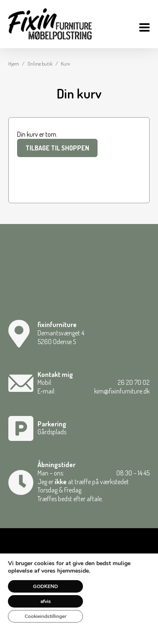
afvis (45, 601)
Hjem (13, 64)
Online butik (40, 64)
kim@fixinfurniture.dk (122, 391)
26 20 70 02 (134, 382)
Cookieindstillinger (46, 616)
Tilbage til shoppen (57, 148)
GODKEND (45, 586)
